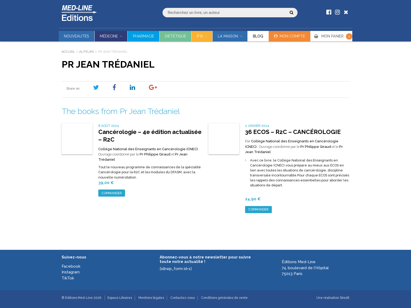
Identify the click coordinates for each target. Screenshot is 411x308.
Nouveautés (76, 36)
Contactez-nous (182, 298)
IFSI (200, 36)
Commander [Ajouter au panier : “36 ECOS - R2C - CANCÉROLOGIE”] (258, 209)
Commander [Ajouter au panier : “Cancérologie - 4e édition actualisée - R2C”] (111, 193)
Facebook (71, 266)
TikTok (68, 278)
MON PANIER (336, 36)
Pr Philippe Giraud (155, 154)
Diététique (175, 36)
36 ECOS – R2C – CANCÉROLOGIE (293, 131)
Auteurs (86, 51)
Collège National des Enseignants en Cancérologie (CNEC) (148, 149)
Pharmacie (143, 36)
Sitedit (344, 298)
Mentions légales (151, 298)
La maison (228, 36)
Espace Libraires (119, 298)
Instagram (71, 272)
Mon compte (292, 36)
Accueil (68, 51)
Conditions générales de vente (224, 298)
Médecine (109, 36)
